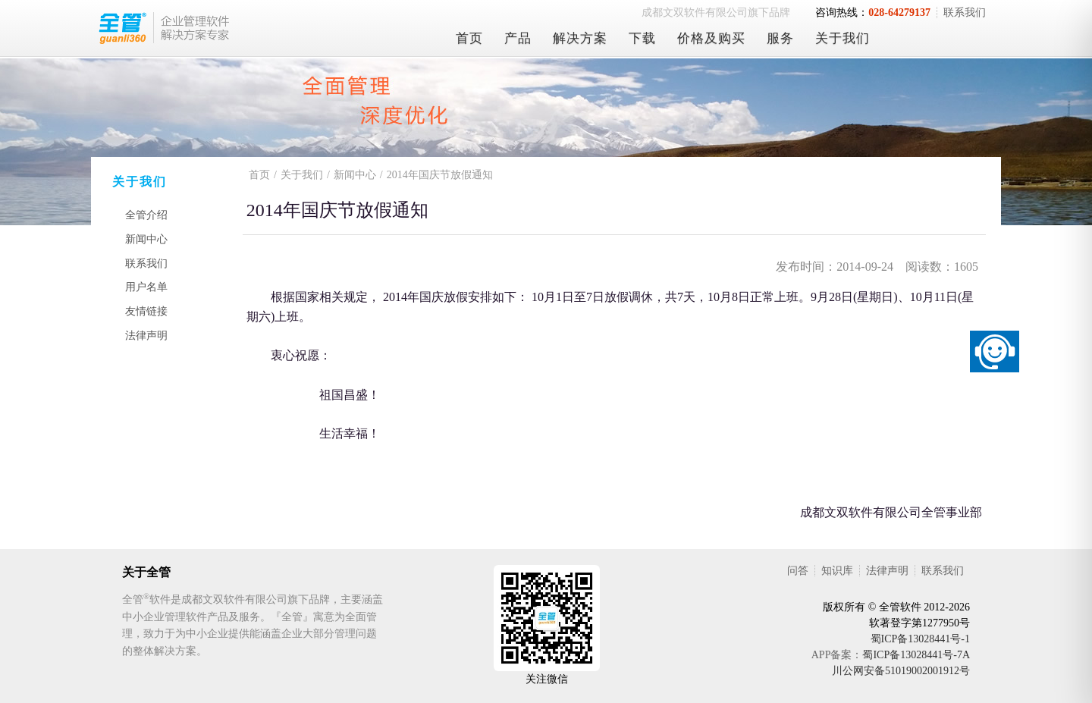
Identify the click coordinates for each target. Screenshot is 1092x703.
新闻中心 (146, 239)
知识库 (837, 570)
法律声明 (146, 335)
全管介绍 (146, 215)
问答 (797, 570)
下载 (642, 38)
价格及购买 (711, 38)
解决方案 (580, 38)
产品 (518, 38)
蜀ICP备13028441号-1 (920, 639)
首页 (469, 38)
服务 (780, 38)
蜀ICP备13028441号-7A (916, 655)
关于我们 (842, 38)
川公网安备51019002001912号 (901, 670)
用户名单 (146, 287)
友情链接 (146, 311)
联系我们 (964, 12)
